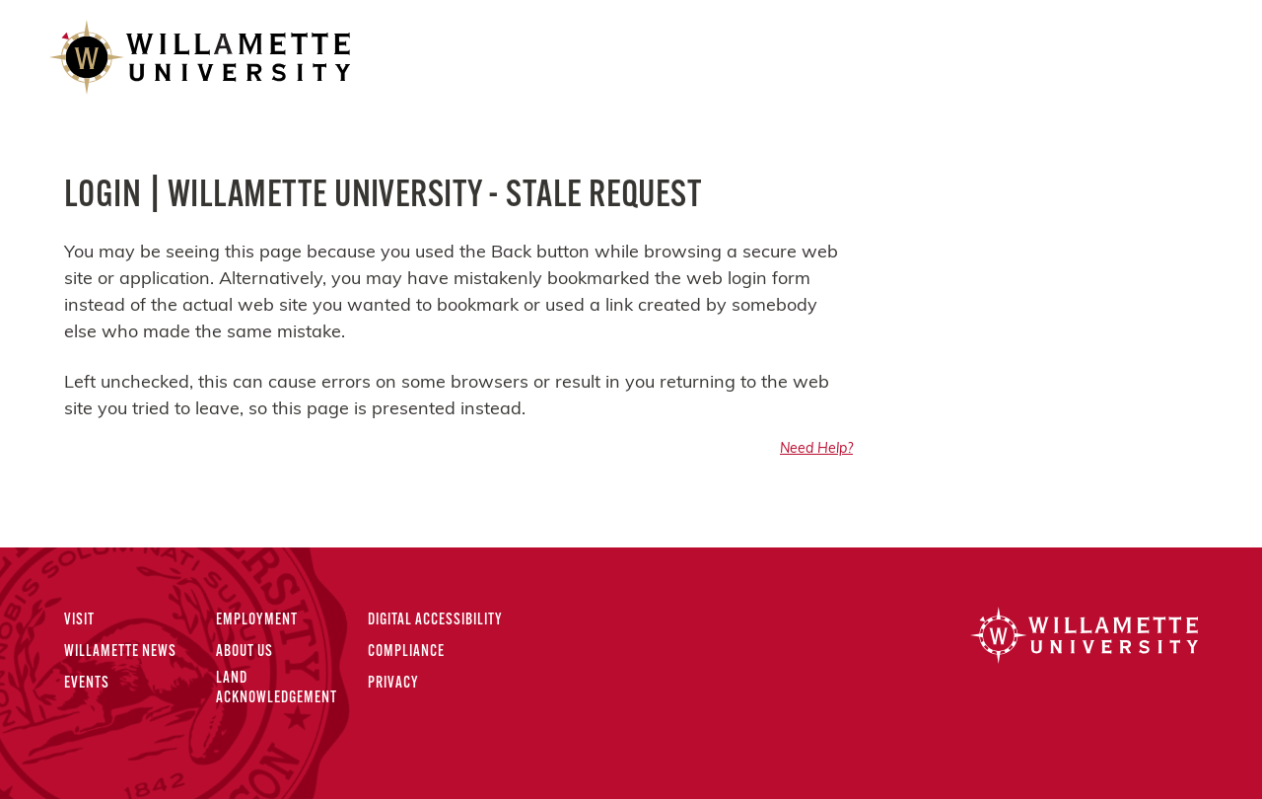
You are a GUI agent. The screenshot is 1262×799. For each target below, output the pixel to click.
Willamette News (120, 652)
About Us (244, 652)
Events (86, 683)
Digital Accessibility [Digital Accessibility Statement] (435, 620)
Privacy (393, 683)
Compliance (406, 652)
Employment (257, 620)
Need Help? (816, 449)
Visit (79, 620)
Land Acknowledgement (276, 688)
